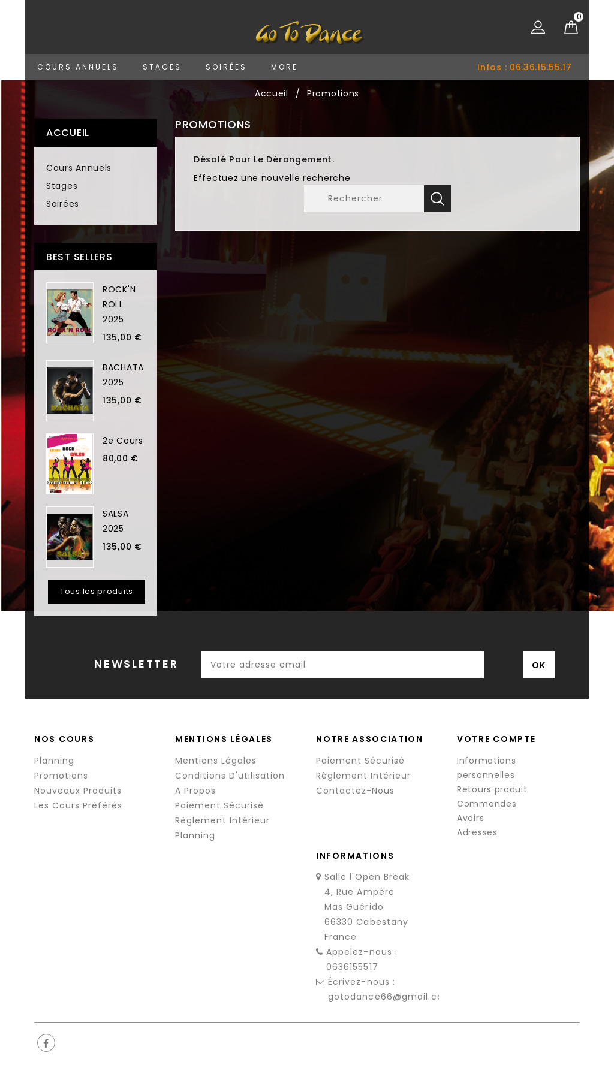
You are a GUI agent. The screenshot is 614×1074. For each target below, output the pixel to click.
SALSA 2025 (116, 521)
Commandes (486, 804)
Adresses (477, 832)
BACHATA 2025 (123, 374)
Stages (162, 67)
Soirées (226, 67)
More (284, 67)
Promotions (61, 776)
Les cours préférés (78, 805)
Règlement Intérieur (222, 820)
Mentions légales (216, 761)
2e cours (123, 441)
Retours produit (492, 789)
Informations (355, 856)
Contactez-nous (355, 791)
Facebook (46, 1043)
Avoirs (470, 818)
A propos (195, 791)
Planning (54, 761)
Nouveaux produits (78, 791)
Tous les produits (96, 591)
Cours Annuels (78, 67)
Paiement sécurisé (219, 805)
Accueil (67, 133)
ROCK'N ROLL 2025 (119, 304)
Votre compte (496, 739)
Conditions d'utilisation (230, 776)
